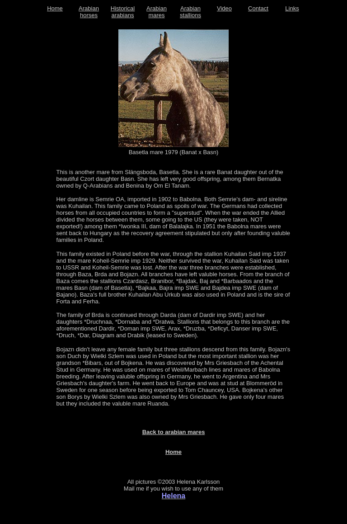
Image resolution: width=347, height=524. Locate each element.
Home (55, 8)
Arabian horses (89, 12)
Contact (258, 8)
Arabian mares (156, 12)
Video (224, 8)
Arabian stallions (190, 12)
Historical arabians (123, 12)
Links (292, 8)
